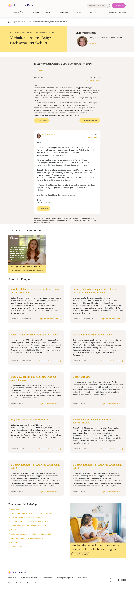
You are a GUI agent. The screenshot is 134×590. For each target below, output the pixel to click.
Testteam (122, 12)
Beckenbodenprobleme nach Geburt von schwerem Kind (31, 534)
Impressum (12, 578)
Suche (108, 6)
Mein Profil (120, 5)
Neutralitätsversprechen (30, 578)
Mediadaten (48, 578)
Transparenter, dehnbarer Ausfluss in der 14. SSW (28, 526)
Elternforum (35, 12)
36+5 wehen (15, 542)
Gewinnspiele (64, 12)
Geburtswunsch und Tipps (20, 530)
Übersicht (40, 70)
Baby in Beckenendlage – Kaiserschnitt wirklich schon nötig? (32, 513)
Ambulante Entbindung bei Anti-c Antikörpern (27, 538)
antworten (44, 208)
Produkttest (112, 12)
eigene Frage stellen (91, 120)
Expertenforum (19, 12)
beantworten (43, 120)
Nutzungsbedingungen (65, 578)
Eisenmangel (15, 509)
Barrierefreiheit (32, 582)
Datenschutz (82, 578)
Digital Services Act (15, 582)
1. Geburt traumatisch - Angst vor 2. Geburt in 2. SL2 (29, 517)
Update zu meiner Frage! (19, 547)
